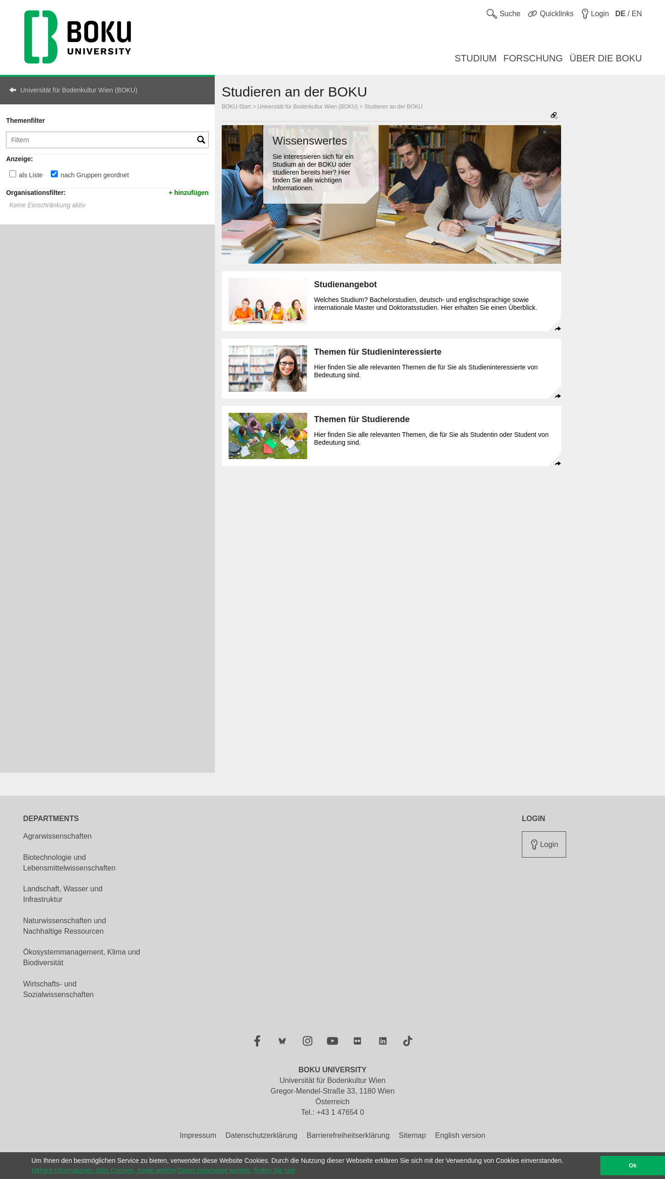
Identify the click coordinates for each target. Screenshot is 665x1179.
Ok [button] (633, 1165)
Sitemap (412, 1135)
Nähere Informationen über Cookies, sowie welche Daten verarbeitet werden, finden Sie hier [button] (163, 1170)
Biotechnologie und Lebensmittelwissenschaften (69, 862)
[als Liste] (12, 173)
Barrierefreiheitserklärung (348, 1135)
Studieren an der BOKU (393, 106)
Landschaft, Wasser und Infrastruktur (63, 894)
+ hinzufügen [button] (189, 192)
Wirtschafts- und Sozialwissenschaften (58, 989)
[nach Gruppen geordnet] (54, 173)
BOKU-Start (236, 106)
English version (460, 1135)
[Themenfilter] (107, 140)
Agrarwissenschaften (57, 836)
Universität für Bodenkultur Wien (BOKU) (79, 90)
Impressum (198, 1135)
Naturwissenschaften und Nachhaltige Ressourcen (64, 926)
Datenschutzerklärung (261, 1135)
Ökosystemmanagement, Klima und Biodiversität (81, 957)
